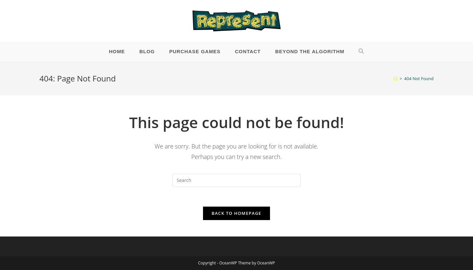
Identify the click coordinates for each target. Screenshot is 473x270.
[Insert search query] (236, 180)
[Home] (396, 78)
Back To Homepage (236, 213)
